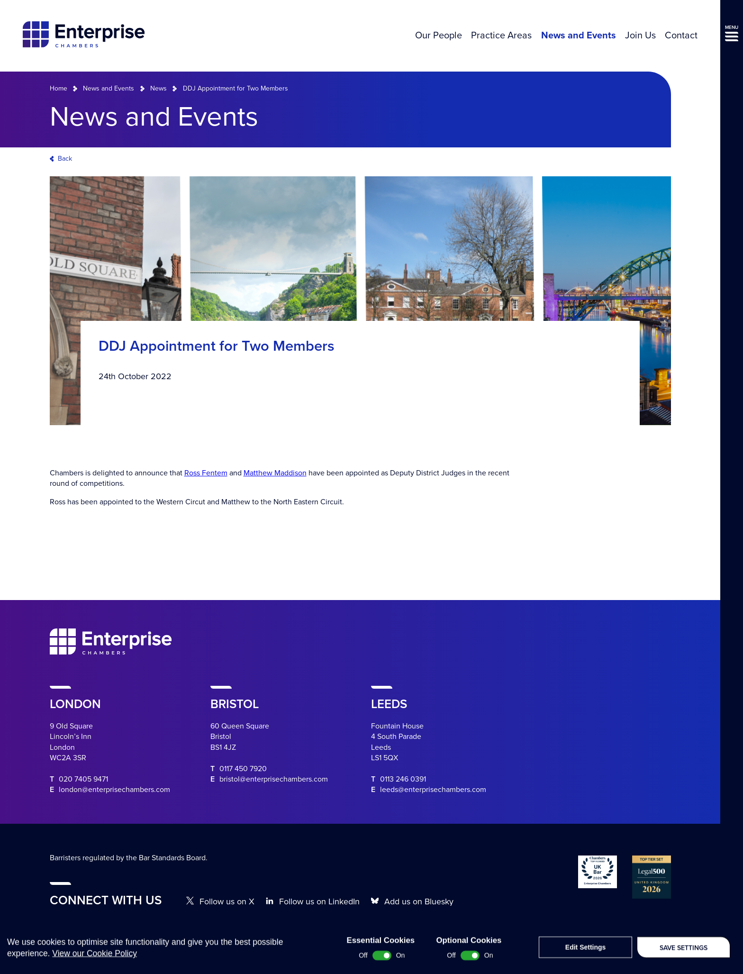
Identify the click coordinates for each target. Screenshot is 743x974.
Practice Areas (501, 35)
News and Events (578, 35)
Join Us (640, 35)
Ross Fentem (205, 473)
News (158, 88)
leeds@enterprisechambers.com (433, 789)
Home (58, 88)
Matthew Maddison (275, 473)
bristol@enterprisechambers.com (273, 779)
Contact (681, 35)
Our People (438, 35)
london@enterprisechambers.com (114, 789)
